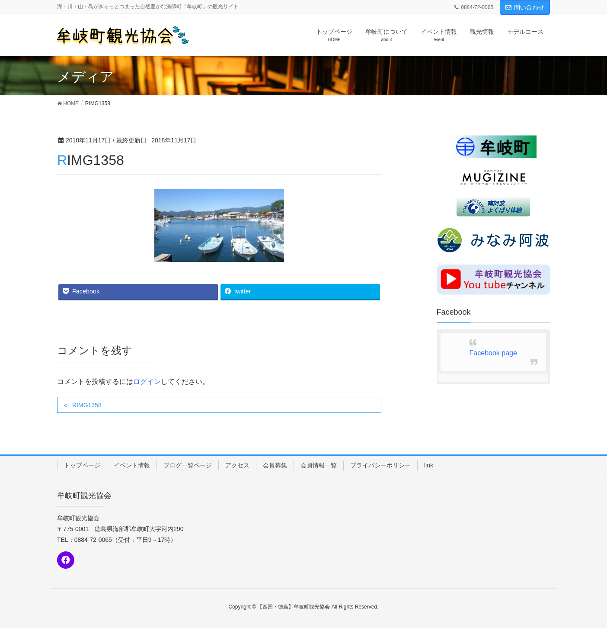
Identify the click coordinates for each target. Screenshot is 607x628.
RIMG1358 (87, 405)
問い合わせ (524, 7)
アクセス (237, 465)
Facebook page (493, 353)
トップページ (82, 465)
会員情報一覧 (318, 465)
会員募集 (275, 465)
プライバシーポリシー (380, 465)
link (428, 465)
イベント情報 (132, 465)
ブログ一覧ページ (187, 465)
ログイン (147, 381)
